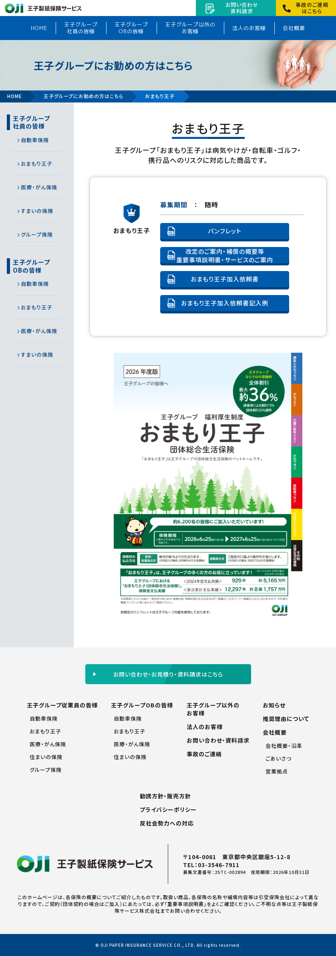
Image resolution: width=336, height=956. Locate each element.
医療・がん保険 (39, 187)
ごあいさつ (279, 758)
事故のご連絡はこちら (312, 8)
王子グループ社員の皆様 (81, 28)
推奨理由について (286, 719)
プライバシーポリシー (168, 809)
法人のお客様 (249, 28)
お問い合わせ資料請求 (241, 8)
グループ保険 (37, 234)
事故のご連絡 (204, 754)
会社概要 (294, 28)
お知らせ (274, 705)
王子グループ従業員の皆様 (62, 705)
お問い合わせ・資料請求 (218, 740)
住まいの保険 (46, 757)
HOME (39, 28)
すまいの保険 (37, 211)
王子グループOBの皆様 (131, 28)
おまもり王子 (36, 163)
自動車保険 (35, 140)
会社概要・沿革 (284, 745)
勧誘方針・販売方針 (165, 796)
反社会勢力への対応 (167, 823)
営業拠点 (277, 771)
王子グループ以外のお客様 (190, 28)
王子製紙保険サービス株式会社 (43, 10)
